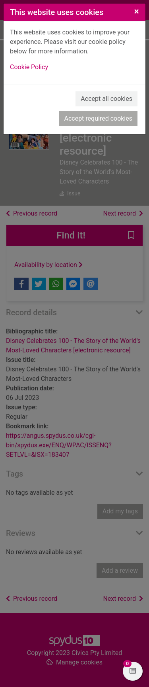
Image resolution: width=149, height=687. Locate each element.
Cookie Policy (29, 67)
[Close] (136, 11)
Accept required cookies (98, 118)
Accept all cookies (106, 98)
